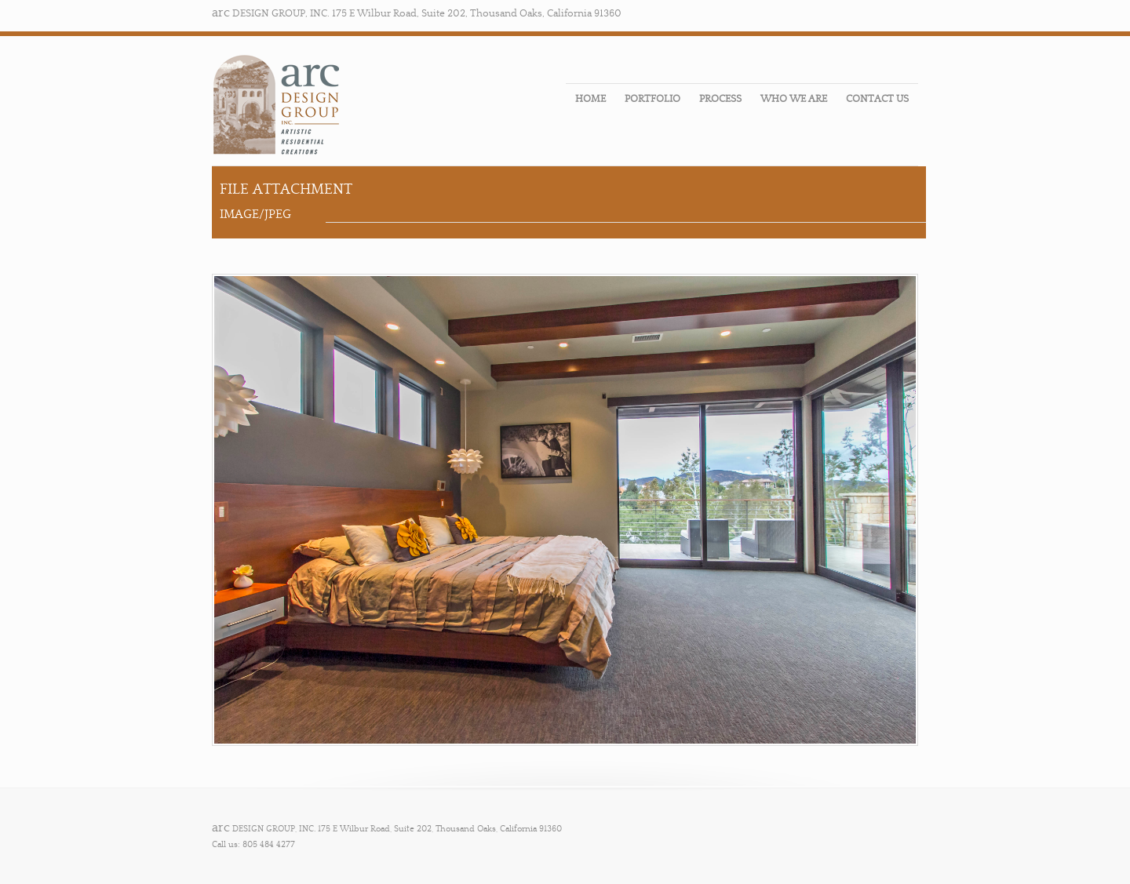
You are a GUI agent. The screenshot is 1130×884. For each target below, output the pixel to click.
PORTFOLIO (652, 98)
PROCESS (720, 98)
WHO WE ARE (793, 98)
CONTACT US (877, 98)
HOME (590, 98)
